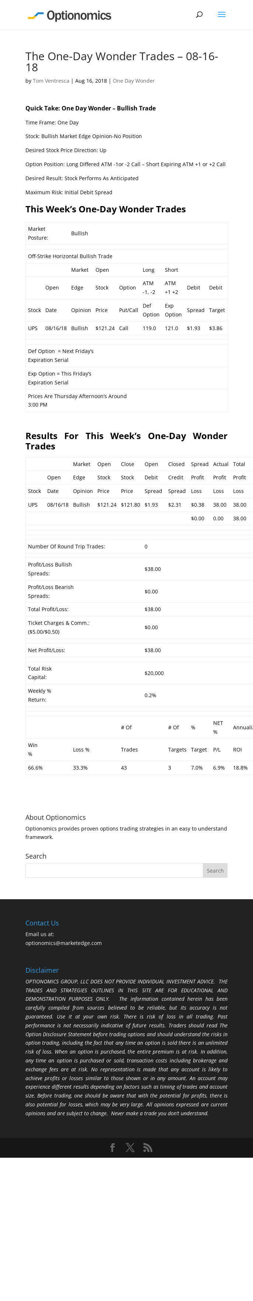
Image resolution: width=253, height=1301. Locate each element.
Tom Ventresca (51, 80)
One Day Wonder (134, 80)
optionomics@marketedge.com (63, 942)
